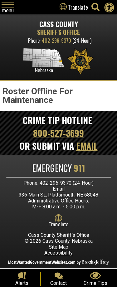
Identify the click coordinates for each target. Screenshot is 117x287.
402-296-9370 (56, 40)
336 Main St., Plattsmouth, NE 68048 (58, 195)
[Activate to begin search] (95, 7)
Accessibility (58, 253)
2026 (35, 241)
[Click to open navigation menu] (8, 7)
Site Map (58, 247)
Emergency (58, 168)
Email (87, 145)
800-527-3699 (58, 133)
